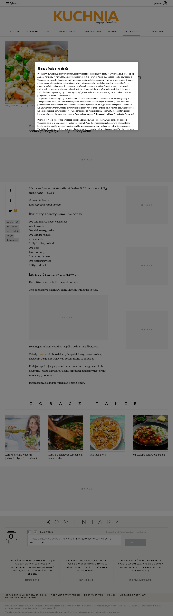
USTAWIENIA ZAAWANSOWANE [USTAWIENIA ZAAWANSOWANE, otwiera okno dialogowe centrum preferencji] (56, 125)
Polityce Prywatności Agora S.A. (120, 114)
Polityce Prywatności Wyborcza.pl (89, 114)
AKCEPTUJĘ (126, 125)
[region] (86, 96)
